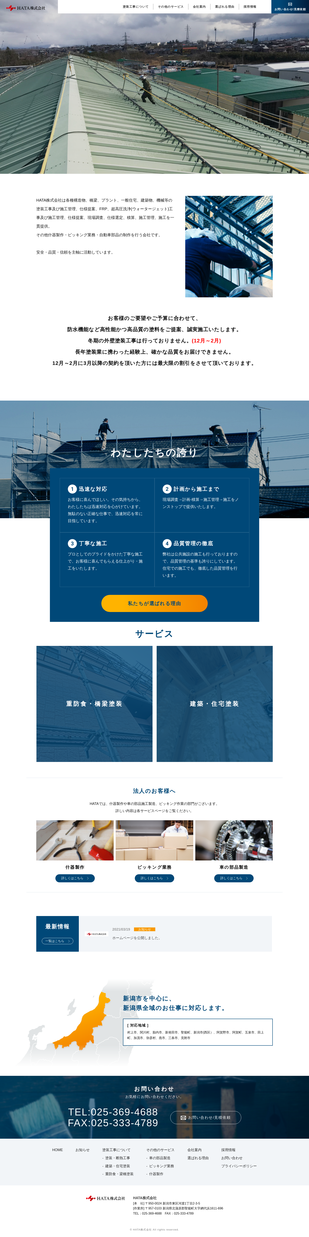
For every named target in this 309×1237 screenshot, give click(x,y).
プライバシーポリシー (239, 1166)
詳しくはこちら (72, 878)
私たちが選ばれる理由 (154, 603)
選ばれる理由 (225, 6)
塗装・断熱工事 (117, 1158)
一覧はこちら (54, 941)
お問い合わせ (232, 1158)
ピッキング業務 (161, 1166)
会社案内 (199, 6)
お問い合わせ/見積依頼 (290, 9)
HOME (57, 1150)
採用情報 (250, 6)
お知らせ (82, 1150)
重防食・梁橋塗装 (119, 1174)
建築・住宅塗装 (117, 1166)
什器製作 (156, 1174)
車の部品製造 (159, 1158)
